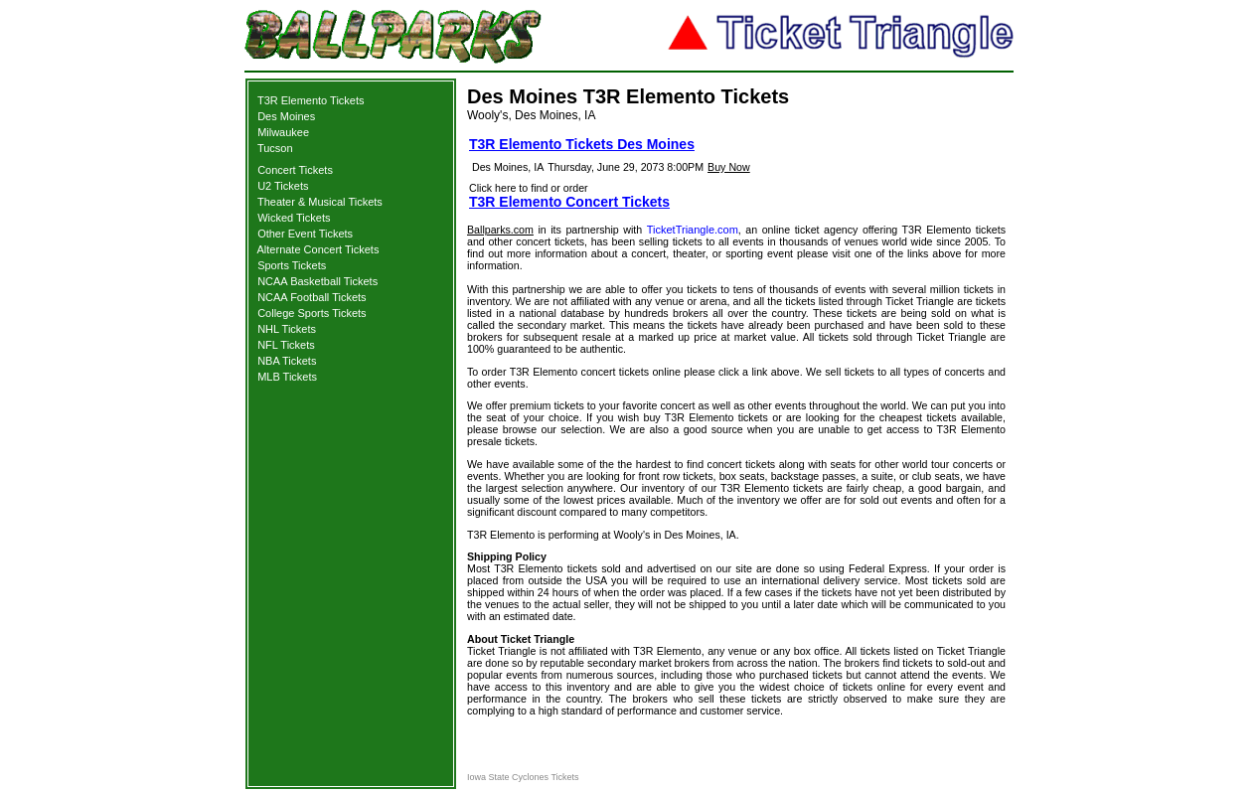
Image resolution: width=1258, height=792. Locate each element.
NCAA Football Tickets (311, 297)
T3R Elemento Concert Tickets (569, 202)
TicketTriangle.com (692, 230)
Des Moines (286, 116)
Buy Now (729, 167)
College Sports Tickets (311, 313)
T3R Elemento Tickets (311, 100)
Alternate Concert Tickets (318, 249)
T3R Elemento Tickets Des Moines (582, 144)
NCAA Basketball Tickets (317, 281)
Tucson (275, 148)
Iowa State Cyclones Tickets (523, 777)
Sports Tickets (291, 265)
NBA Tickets (286, 361)
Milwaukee (283, 132)
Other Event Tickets (305, 233)
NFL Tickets (286, 345)
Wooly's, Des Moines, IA (531, 115)
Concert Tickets (295, 170)
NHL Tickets (286, 329)
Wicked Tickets (293, 218)
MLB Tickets (287, 377)
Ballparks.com (500, 230)
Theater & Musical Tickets (320, 202)
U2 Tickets (282, 186)
